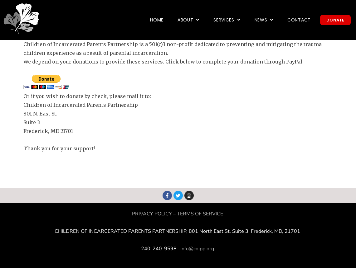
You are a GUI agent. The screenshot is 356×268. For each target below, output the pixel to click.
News (264, 20)
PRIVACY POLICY (152, 213)
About (188, 20)
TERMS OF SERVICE (200, 213)
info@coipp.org (197, 248)
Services (226, 20)
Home (156, 20)
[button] (188, 20)
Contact (299, 20)
